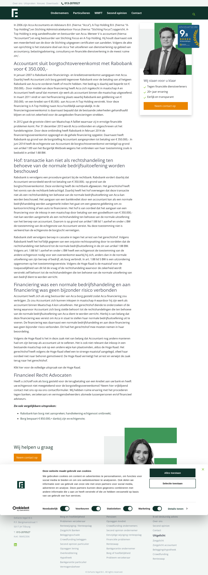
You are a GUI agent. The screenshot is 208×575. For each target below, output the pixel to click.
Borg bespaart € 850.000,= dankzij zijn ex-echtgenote (52, 418)
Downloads (52, 3)
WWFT (98, 13)
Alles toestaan (172, 532)
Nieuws (41, 3)
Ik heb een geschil (162, 512)
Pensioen (111, 516)
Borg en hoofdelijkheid (72, 516)
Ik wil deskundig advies (165, 516)
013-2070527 (70, 3)
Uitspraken (30, 3)
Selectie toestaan (173, 543)
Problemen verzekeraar (72, 521)
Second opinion (117, 13)
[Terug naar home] (14, 13)
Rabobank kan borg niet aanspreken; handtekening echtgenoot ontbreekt (65, 413)
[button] (192, 13)
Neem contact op (165, 106)
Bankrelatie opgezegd (118, 512)
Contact (136, 13)
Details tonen (175, 568)
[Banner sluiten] (203, 529)
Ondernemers (60, 13)
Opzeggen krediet (116, 521)
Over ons (17, 3)
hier (21, 367)
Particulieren (81, 13)
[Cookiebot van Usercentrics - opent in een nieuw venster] (21, 568)
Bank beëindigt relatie (72, 512)
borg (45, 381)
